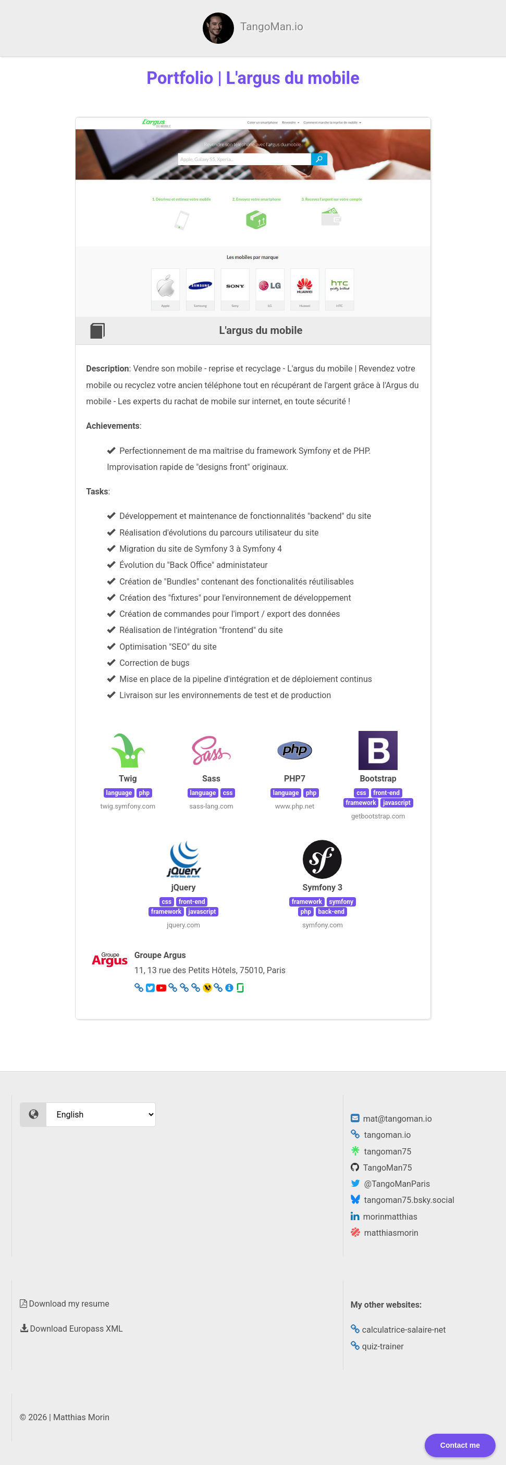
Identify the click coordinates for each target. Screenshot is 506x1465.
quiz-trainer (377, 1346)
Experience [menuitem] (369, 28)
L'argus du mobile (261, 330)
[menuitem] (85, 28)
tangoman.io (381, 1135)
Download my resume (64, 1304)
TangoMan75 (381, 1168)
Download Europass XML (71, 1329)
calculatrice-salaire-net (398, 1330)
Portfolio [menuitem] (438, 28)
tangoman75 (381, 1152)
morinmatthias (384, 1217)
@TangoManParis (390, 1184)
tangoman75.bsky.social (402, 1200)
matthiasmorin (384, 1233)
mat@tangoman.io (391, 1119)
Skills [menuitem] (231, 28)
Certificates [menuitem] (295, 28)
